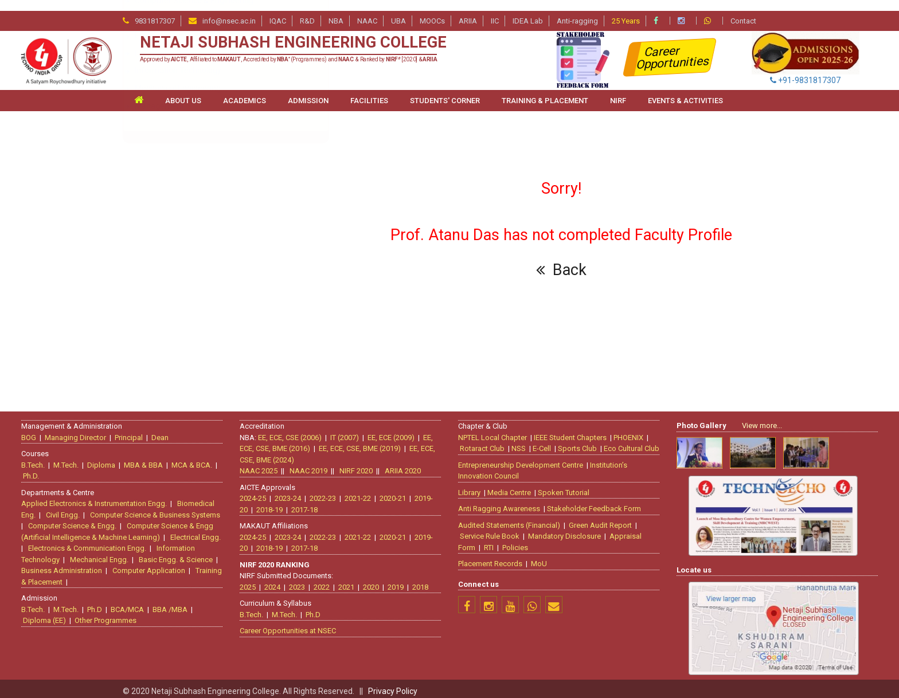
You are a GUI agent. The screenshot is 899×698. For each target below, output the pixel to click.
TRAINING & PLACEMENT (545, 89)
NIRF (618, 89)
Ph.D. (38, 470)
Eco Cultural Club (638, 442)
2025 (241, 581)
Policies (522, 541)
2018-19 (262, 503)
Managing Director (82, 431)
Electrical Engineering (173, 283)
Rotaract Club (489, 442)
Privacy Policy (392, 680)
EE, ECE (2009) (384, 431)
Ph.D (101, 603)
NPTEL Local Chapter (499, 431)
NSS (525, 442)
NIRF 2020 (349, 465)
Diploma (108, 458)
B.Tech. (40, 458)
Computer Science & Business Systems (206, 266)
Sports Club (584, 442)
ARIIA (468, 10)
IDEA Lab (528, 10)
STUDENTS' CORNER (445, 89)
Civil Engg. (70, 508)
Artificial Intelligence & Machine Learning (204, 178)
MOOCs (432, 10)
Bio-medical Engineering (178, 213)
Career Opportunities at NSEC (281, 625)
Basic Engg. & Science (183, 553)
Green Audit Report (607, 519)
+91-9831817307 (805, 69)
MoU (546, 558)
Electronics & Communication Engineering (210, 301)
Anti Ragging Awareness (506, 503)
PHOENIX (635, 431)
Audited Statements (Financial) (516, 519)
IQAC (277, 10)
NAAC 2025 (252, 465)
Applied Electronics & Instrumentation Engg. (101, 497)
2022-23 (316, 492)
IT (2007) (337, 431)
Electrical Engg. (202, 531)
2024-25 (246, 492)
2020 (364, 581)
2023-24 (281, 492)
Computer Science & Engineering (194, 248)
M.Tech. (72, 458)
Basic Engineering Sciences (184, 196)
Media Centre (516, 486)
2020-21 (386, 492)
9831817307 (155, 10)
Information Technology (178, 319)
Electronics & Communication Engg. (94, 542)
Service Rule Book (496, 530)
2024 (265, 581)
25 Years (626, 10)
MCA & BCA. (198, 458)
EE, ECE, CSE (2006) (283, 431)
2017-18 (297, 503)
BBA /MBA (176, 603)
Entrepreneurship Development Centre (527, 458)
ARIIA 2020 (396, 465)
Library (476, 486)
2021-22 (351, 492)
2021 (339, 581)
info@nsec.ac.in (229, 10)
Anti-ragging (577, 10)
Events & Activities (685, 89)
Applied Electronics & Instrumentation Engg (209, 161)
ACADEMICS (244, 89)
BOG (35, 431)
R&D (307, 10)
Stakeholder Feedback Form (601, 503)
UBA (398, 10)
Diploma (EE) (51, 614)
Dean (166, 431)
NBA (336, 10)
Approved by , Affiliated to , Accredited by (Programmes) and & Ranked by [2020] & (288, 49)
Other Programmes (112, 614)
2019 (389, 581)
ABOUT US (183, 89)
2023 (290, 581)
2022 (315, 581)
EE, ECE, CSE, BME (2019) (353, 442)
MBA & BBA (150, 458)
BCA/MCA (134, 603)
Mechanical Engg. (106, 553)
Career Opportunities (673, 47)
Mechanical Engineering (178, 336)
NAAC (367, 10)
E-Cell (549, 442)
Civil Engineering (164, 231)
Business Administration (68, 564)
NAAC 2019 (301, 465)
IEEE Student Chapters (577, 431)
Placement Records (497, 558)
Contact (743, 10)
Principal (136, 431)
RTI (496, 541)
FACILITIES (369, 89)
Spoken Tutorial (570, 486)
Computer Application (155, 564)
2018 (413, 581)
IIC (495, 10)
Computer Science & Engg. (79, 520)
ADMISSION (308, 89)
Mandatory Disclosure (571, 530)
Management (159, 354)
